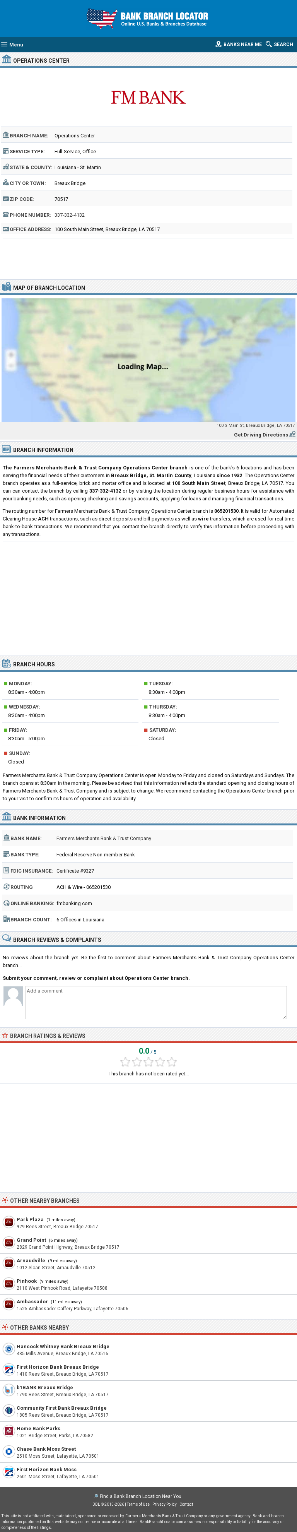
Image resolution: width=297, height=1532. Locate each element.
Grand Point (31, 1240)
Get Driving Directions (261, 435)
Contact (186, 1504)
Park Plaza (30, 1219)
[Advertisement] (148, 257)
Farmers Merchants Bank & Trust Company (103, 838)
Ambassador (32, 1301)
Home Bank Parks (38, 1428)
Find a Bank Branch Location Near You (140, 1496)
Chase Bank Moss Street (46, 1449)
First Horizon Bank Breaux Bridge (58, 1367)
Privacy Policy (164, 1504)
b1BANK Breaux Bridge (45, 1387)
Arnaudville (31, 1260)
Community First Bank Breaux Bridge (62, 1408)
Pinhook (27, 1281)
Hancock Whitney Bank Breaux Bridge (63, 1346)
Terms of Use (138, 1504)
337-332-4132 (70, 215)
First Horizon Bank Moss (47, 1469)
